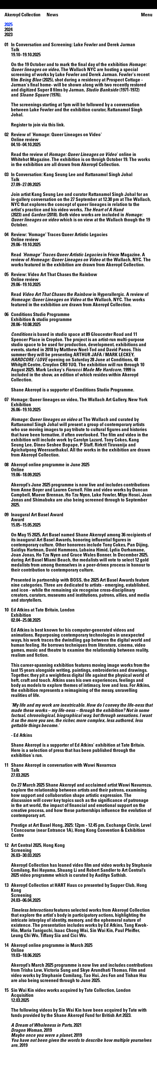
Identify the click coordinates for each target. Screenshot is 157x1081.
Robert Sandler (101, 870)
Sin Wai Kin (70, 1010)
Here (16, 750)
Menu (146, 14)
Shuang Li (67, 870)
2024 (9, 29)
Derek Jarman (103, 74)
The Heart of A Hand (103, 209)
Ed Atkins (20, 630)
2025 (9, 24)
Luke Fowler (67, 74)
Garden (38, 214)
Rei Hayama (43, 870)
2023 (9, 34)
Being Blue (30, 79)
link (60, 124)
